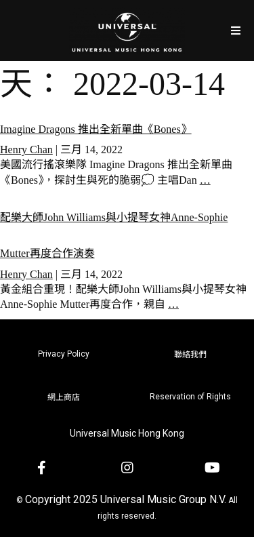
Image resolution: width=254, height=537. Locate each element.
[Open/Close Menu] (235, 30)
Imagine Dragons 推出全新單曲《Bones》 (96, 129)
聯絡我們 (190, 354)
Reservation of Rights (190, 396)
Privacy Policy (63, 354)
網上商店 (63, 397)
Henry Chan (26, 149)
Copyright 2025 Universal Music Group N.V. (125, 499)
